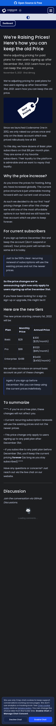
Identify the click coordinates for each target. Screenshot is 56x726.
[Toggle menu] (51, 10)
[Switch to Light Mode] (28, 17)
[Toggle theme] (20, 10)
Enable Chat (40, 719)
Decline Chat (15, 719)
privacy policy (25, 708)
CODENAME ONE (9, 10)
